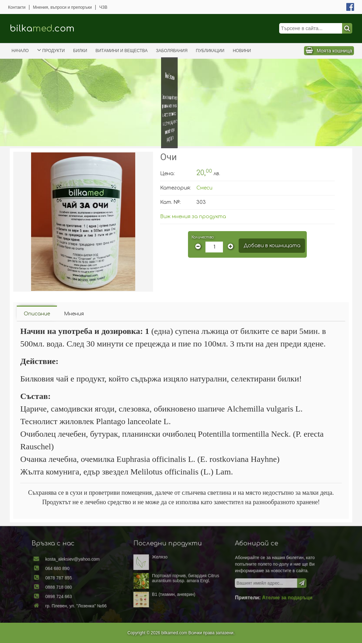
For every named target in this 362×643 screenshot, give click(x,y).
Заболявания (171, 50)
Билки (80, 50)
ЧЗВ (103, 7)
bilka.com (42, 28)
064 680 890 (75, 571)
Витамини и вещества (121, 50)
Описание (37, 313)
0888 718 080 (76, 587)
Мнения (74, 313)
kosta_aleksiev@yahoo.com (88, 562)
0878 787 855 (76, 579)
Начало (20, 50)
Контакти (17, 7)
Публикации (210, 50)
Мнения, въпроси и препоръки (62, 7)
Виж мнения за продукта (193, 216)
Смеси (204, 188)
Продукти (51, 50)
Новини (242, 50)
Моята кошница (334, 50)
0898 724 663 (76, 595)
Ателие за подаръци (272, 595)
